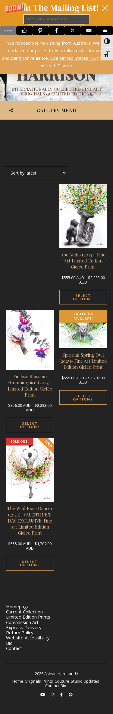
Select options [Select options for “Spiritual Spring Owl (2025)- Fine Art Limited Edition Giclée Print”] (83, 397)
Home (17, 681)
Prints (47, 681)
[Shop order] (36, 172)
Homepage (18, 606)
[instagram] (53, 694)
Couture (62, 681)
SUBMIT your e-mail (56, 29)
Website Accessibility (28, 638)
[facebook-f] (62, 694)
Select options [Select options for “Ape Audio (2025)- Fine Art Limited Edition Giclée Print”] (83, 297)
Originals (33, 681)
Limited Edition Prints (28, 617)
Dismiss (65, 66)
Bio (9, 643)
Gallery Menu (56, 111)
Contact (14, 648)
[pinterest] (71, 694)
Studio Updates (85, 681)
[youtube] (43, 694)
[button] (56, 17)
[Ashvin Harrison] (56, 74)
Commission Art (22, 622)
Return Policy (19, 632)
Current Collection (24, 612)
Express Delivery (24, 627)
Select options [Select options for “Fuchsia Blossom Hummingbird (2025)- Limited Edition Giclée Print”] (30, 425)
